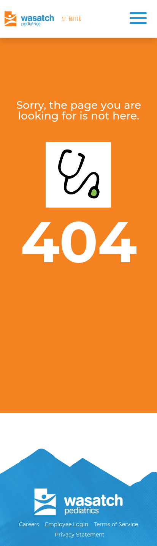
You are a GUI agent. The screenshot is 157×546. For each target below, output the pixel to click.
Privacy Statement (80, 534)
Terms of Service (116, 524)
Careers (29, 524)
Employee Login (66, 524)
